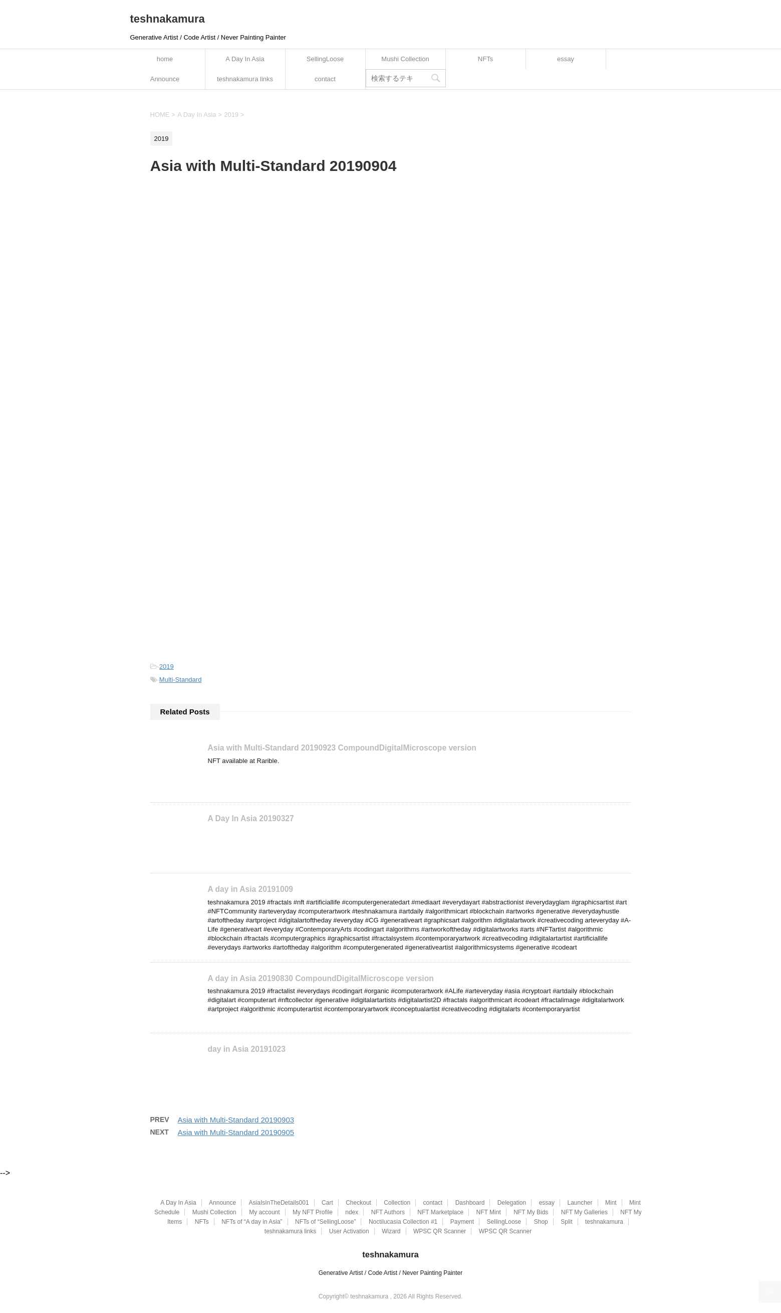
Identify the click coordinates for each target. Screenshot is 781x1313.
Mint (611, 1202)
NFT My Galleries (584, 1211)
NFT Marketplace (440, 1211)
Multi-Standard (180, 679)
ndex (351, 1211)
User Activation (349, 1230)
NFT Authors (388, 1211)
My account (264, 1211)
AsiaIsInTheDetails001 (279, 1202)
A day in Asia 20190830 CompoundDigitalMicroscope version (321, 978)
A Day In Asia (244, 59)
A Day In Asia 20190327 (251, 818)
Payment (462, 1221)
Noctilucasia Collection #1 (403, 1221)
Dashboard (470, 1202)
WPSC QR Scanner (439, 1230)
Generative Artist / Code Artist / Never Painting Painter (390, 1272)
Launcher (579, 1202)
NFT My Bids (530, 1211)
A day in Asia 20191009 (250, 889)
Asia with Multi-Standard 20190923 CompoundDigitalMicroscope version (342, 747)
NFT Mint (488, 1211)
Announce (165, 79)
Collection (397, 1202)
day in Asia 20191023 (247, 1048)
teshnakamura (167, 19)
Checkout (358, 1202)
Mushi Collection (405, 59)
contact (325, 79)
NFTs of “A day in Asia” (251, 1221)
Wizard (391, 1230)
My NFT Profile (313, 1211)
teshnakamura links (245, 79)
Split (566, 1221)
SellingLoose (325, 59)
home (165, 59)
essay (565, 59)
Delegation (511, 1202)
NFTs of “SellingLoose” (325, 1221)
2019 (166, 666)
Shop (541, 1221)
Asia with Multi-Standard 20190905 (236, 1132)
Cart (327, 1202)
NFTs (485, 59)
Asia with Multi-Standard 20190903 (236, 1119)
